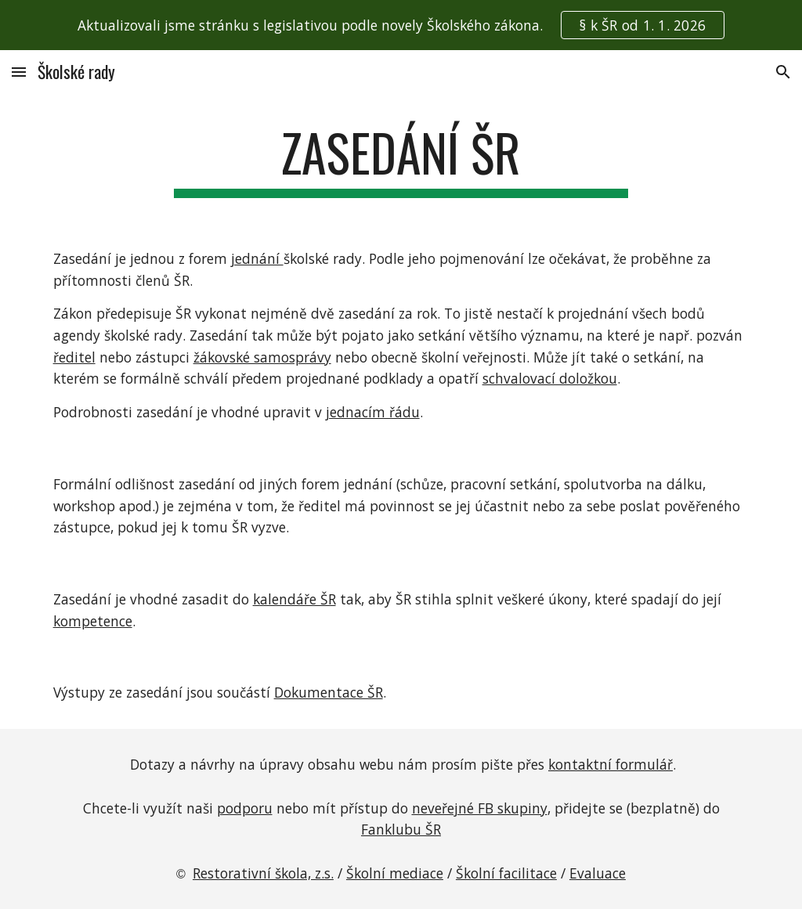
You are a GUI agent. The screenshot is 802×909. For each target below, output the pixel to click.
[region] (401, 25)
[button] (19, 71)
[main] (401, 160)
